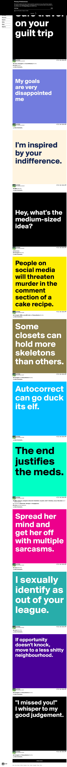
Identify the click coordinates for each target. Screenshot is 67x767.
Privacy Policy (27, 6)
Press (28, 765)
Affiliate (21, 765)
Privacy (38, 765)
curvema (18, 60)
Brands (18, 765)
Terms (41, 765)
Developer (25, 765)
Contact (31, 765)
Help (16, 765)
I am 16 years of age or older (22, 10)
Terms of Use (25, 5)
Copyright (34, 765)
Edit (52, 8)
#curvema (16, 251)
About (14, 765)
